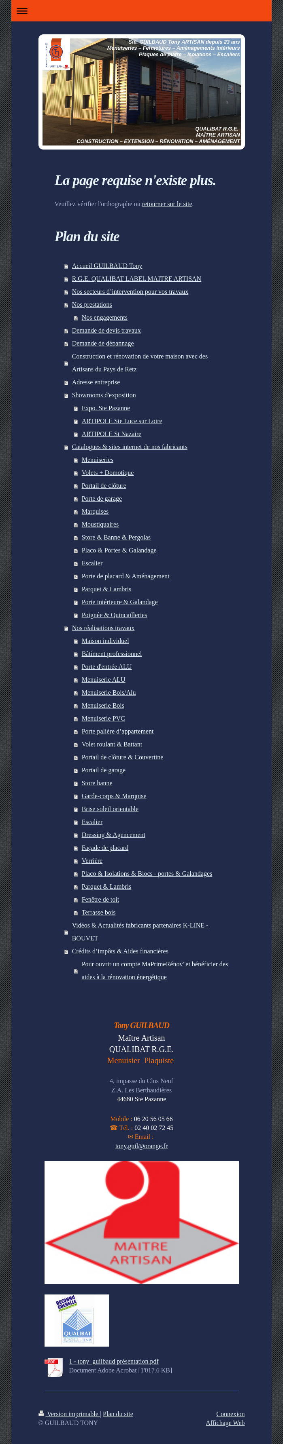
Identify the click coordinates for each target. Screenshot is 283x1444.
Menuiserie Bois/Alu (109, 692)
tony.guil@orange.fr (141, 1146)
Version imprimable (69, 1413)
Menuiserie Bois (103, 705)
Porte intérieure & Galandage (120, 602)
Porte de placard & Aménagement (126, 576)
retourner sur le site (167, 203)
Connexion (230, 1413)
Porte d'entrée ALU (107, 666)
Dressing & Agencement (113, 834)
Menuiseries (97, 459)
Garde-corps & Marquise (114, 796)
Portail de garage (104, 770)
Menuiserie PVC (103, 718)
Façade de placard (105, 847)
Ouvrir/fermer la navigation (141, 10)
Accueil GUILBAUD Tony (107, 265)
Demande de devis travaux (106, 330)
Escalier (92, 563)
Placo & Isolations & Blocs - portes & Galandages (147, 873)
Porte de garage (102, 498)
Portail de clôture (104, 485)
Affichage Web (225, 1422)
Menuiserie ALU (104, 679)
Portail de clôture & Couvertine (123, 757)
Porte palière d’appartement (118, 731)
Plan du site (118, 1413)
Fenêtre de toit (100, 899)
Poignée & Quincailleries (114, 614)
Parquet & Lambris (107, 589)
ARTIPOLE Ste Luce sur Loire (122, 420)
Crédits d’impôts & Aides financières (120, 951)
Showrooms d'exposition (104, 395)
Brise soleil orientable (110, 808)
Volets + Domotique (108, 472)
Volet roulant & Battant (112, 744)
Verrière (92, 860)
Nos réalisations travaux (103, 627)
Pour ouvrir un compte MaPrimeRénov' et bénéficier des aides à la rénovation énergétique (155, 970)
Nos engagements (105, 317)
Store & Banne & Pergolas (116, 537)
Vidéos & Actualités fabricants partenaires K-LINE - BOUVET (140, 932)
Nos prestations (92, 304)
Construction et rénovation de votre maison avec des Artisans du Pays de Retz (140, 363)
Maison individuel (105, 640)
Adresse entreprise (96, 382)
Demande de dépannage (103, 343)
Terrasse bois (99, 912)
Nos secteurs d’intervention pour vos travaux (130, 291)
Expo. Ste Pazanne (106, 408)
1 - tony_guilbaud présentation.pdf (114, 1361)
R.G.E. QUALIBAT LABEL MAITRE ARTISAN (136, 278)
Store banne (97, 783)
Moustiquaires (100, 524)
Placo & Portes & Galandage (119, 550)
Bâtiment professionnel (112, 653)
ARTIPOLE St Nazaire (111, 433)
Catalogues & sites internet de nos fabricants (129, 446)
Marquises (95, 511)
